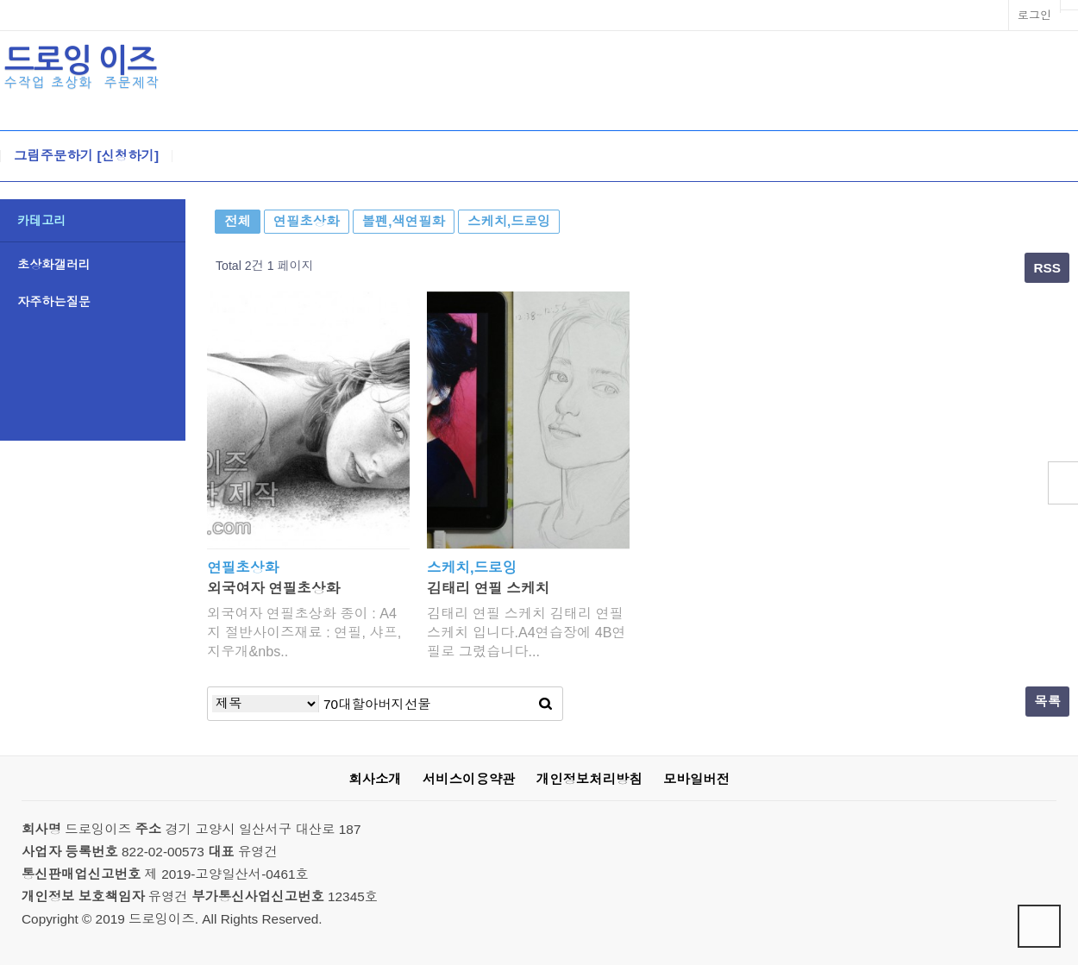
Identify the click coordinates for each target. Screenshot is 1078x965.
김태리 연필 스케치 (488, 588)
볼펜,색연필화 (403, 221)
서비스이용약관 (469, 779)
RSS (1047, 267)
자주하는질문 (54, 302)
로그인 (1034, 15)
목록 (1047, 701)
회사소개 (374, 779)
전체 (237, 221)
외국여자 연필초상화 (273, 588)
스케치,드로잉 (508, 221)
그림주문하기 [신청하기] (86, 156)
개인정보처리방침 (589, 779)
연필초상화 (306, 221)
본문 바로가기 (0, 0)
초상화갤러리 (54, 265)
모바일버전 (696, 779)
